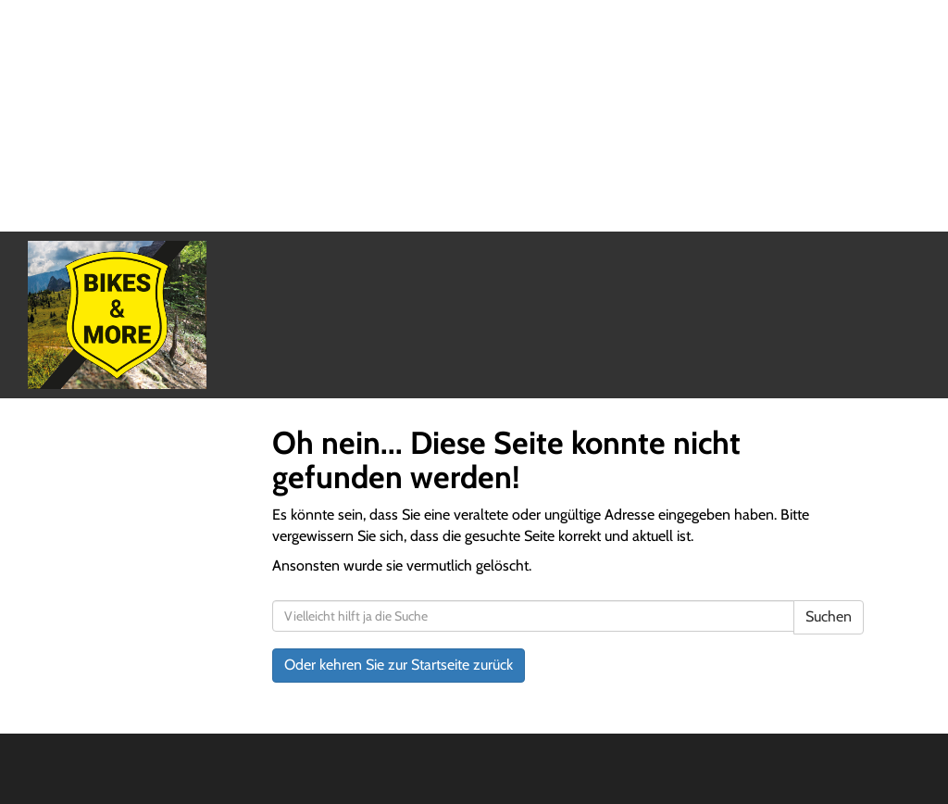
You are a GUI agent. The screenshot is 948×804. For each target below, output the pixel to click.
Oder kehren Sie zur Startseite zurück (398, 664)
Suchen (828, 616)
